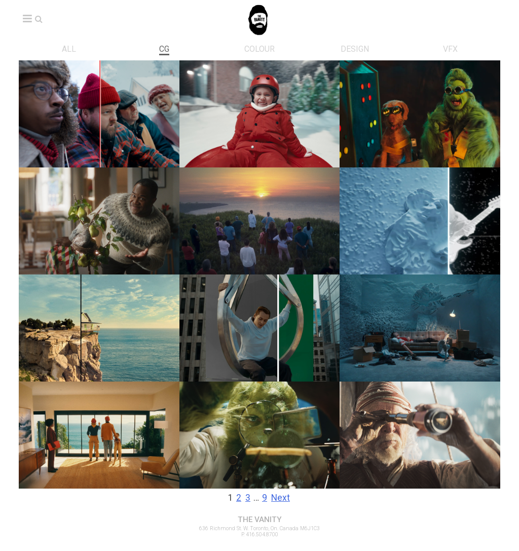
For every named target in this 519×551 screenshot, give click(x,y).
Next (280, 498)
